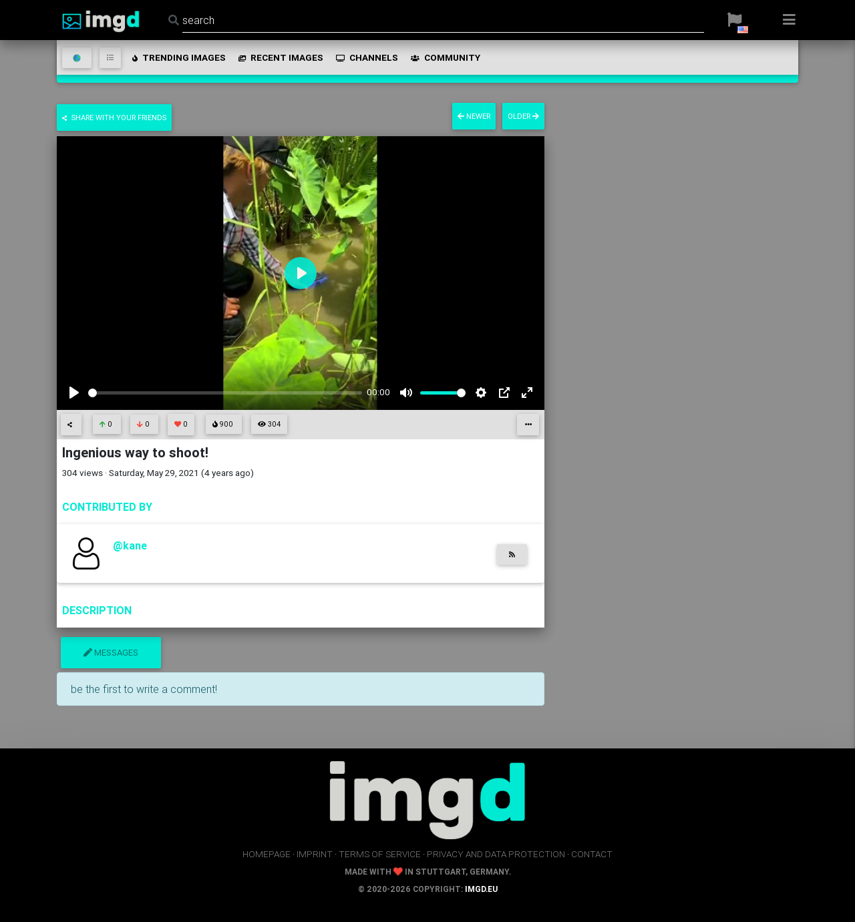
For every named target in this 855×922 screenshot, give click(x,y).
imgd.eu (481, 889)
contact (592, 854)
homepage (266, 854)
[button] (734, 20)
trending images (178, 57)
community (444, 57)
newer (474, 116)
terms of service (380, 854)
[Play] (74, 392)
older (523, 116)
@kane (130, 545)
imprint (315, 854)
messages (110, 652)
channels (366, 57)
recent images (279, 57)
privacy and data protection (496, 854)
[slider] (225, 393)
